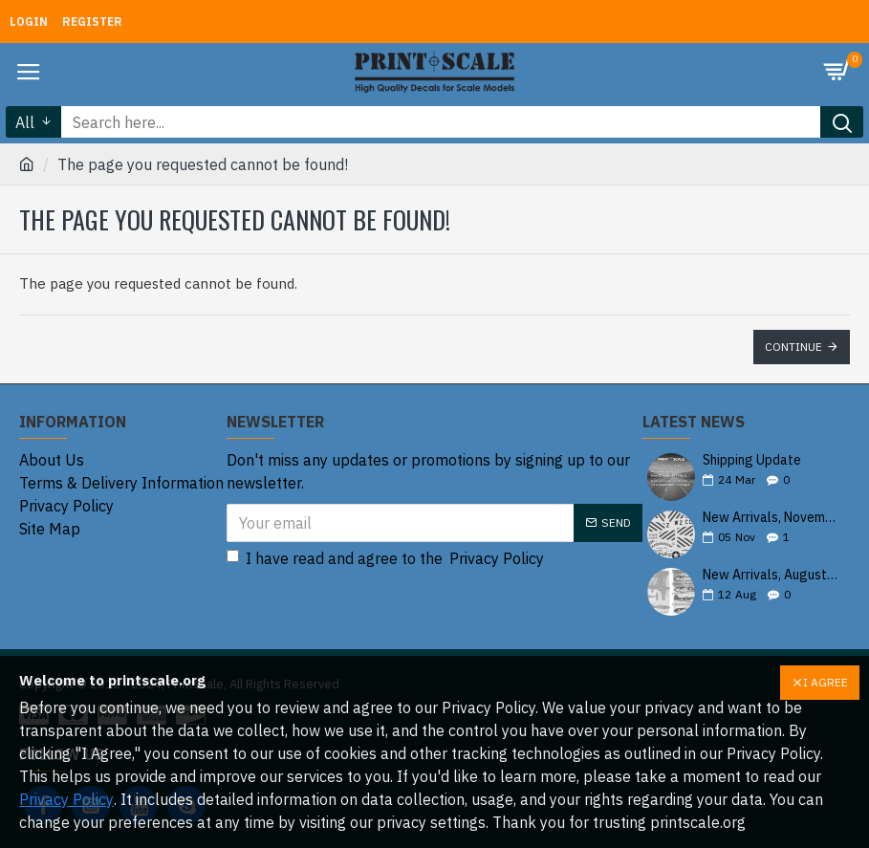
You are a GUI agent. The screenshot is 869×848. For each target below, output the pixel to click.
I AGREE (825, 682)
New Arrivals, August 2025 (770, 575)
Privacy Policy (66, 799)
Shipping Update (752, 460)
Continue (793, 346)
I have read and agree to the (387, 558)
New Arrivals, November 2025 (770, 518)
